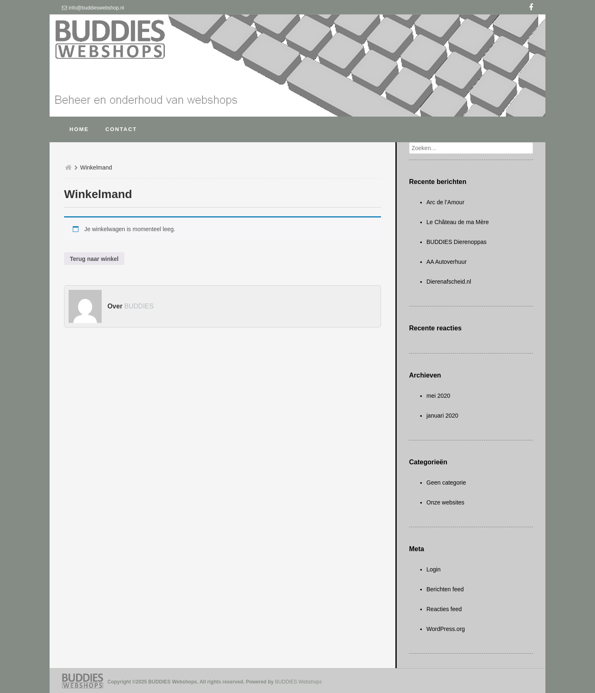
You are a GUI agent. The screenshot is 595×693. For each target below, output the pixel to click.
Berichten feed (445, 589)
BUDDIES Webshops (298, 682)
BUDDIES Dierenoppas (456, 242)
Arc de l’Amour (445, 202)
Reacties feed (444, 609)
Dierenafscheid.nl (448, 281)
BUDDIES (139, 306)
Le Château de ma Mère (457, 222)
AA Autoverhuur (446, 261)
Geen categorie (446, 482)
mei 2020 (438, 395)
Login (433, 569)
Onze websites (445, 502)
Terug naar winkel (94, 259)
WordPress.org (445, 629)
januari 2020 (442, 415)
